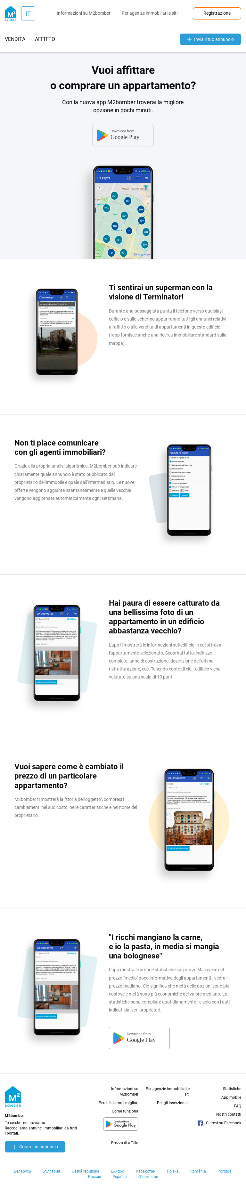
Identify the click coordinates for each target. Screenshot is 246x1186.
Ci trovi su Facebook (219, 1123)
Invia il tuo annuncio (210, 39)
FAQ (237, 1106)
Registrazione (217, 13)
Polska (173, 1171)
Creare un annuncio (35, 1146)
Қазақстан (145, 1171)
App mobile (231, 1097)
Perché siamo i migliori (118, 1103)
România (198, 1171)
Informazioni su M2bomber (84, 13)
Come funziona (125, 1111)
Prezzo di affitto (124, 1143)
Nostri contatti (228, 1114)
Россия (94, 1176)
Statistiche (232, 1089)
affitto (45, 39)
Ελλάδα (117, 1171)
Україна (120, 1176)
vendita (15, 39)
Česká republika (85, 1171)
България (51, 1171)
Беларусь (22, 1171)
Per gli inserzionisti (173, 1103)
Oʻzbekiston (148, 1176)
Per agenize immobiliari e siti (149, 13)
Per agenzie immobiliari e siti (168, 1092)
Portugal (225, 1171)
